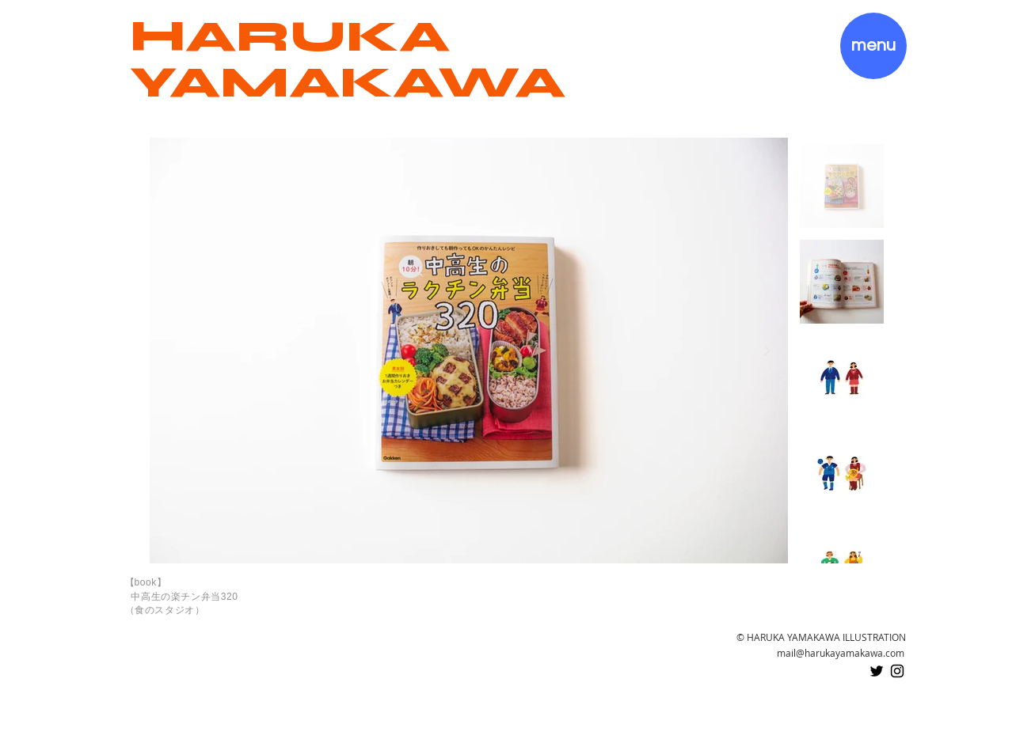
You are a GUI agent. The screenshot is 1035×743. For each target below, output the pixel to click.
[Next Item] (766, 350)
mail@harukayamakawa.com (840, 652)
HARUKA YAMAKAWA (347, 59)
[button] (873, 46)
